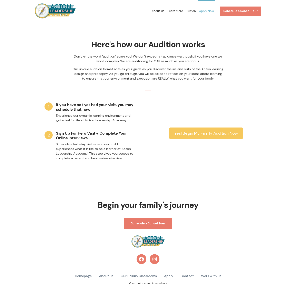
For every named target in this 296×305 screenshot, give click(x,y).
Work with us (211, 276)
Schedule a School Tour (240, 11)
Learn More (175, 11)
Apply (168, 276)
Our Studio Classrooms (139, 276)
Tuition (191, 11)
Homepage (83, 276)
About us (106, 276)
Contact (187, 276)
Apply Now (206, 11)
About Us (157, 11)
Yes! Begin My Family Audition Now (206, 133)
